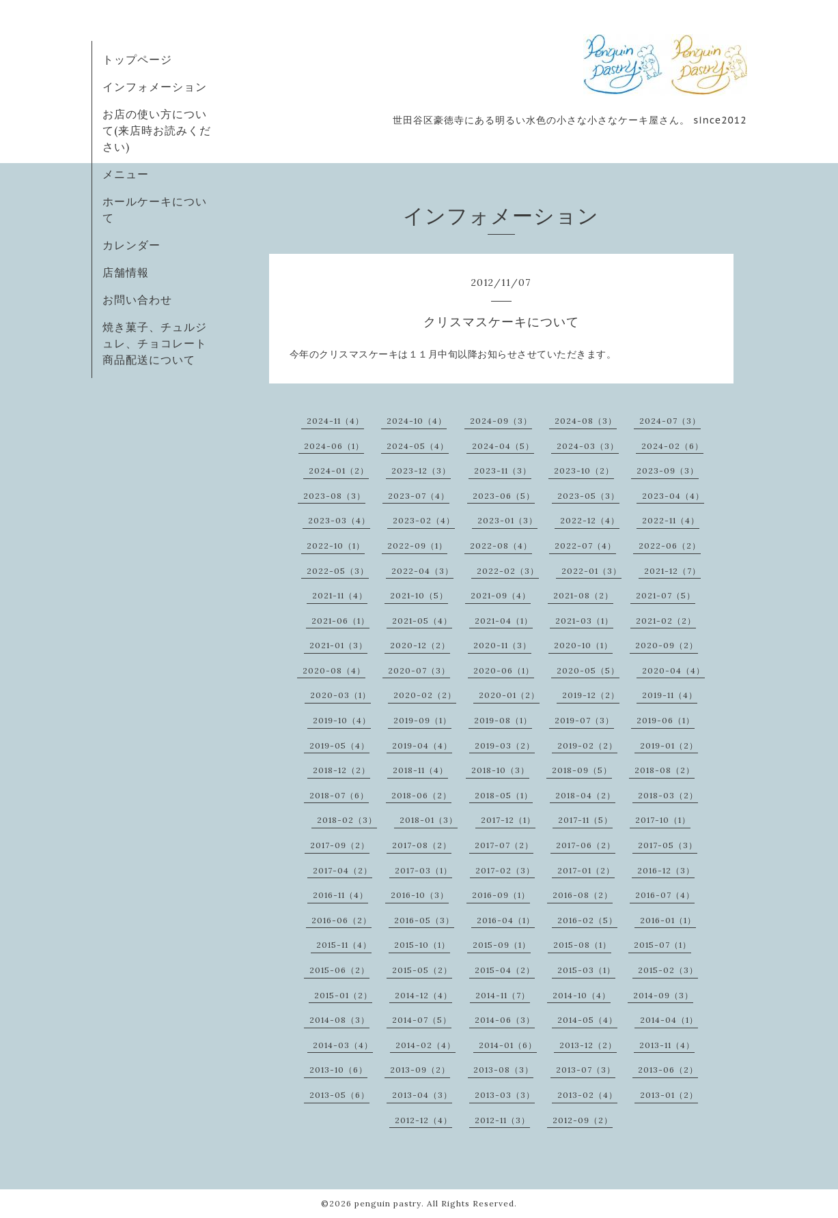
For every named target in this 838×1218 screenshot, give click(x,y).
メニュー (125, 174)
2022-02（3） (508, 571)
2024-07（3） (670, 421)
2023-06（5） (504, 496)
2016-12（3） (666, 870)
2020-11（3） (502, 645)
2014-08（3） (339, 1020)
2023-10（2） (584, 470)
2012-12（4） (423, 1120)
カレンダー (131, 245)
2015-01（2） (343, 995)
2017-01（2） (586, 870)
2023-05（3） (588, 496)
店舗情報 (125, 272)
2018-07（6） (339, 795)
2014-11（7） (502, 995)
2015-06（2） (339, 970)
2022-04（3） (422, 571)
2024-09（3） (501, 421)
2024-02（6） (672, 446)
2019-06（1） (666, 720)
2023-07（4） (418, 496)
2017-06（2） (585, 845)
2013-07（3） (585, 1069)
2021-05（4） (422, 620)
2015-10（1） (422, 945)
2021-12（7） (672, 571)
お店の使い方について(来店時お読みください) (156, 130)
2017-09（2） (339, 845)
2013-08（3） (503, 1069)
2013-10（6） (338, 1069)
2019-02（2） (587, 745)
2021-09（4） (501, 595)
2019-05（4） (339, 745)
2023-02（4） (424, 520)
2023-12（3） (421, 470)
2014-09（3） (663, 995)
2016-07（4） (665, 895)
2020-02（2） (424, 695)
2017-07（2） (504, 845)
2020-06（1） (503, 670)
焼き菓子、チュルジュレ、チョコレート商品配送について (154, 343)
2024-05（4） (418, 446)
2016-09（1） (501, 895)
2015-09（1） (502, 945)
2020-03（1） (340, 695)
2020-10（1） (583, 645)
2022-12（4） (589, 520)
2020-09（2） (666, 645)
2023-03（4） (339, 520)
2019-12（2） (590, 695)
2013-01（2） (669, 1095)
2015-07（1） (662, 945)
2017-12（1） (508, 820)
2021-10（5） (419, 595)
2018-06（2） (421, 795)
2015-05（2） (422, 970)
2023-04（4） (673, 496)
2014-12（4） (423, 995)
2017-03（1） (423, 870)
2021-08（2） (583, 595)
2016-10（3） (420, 895)
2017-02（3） (505, 870)
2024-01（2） (339, 470)
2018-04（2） (585, 795)
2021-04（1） (504, 620)
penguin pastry (387, 1203)
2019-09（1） (422, 720)
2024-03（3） (588, 446)
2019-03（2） (505, 745)
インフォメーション (154, 86)
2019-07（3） (584, 720)
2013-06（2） (668, 1069)
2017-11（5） (585, 820)
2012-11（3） (502, 1120)
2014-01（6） (508, 1045)
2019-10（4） (342, 720)
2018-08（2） (664, 770)
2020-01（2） (509, 695)
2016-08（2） (583, 895)
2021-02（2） (666, 620)
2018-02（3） (347, 820)
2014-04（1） (669, 1020)
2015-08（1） (582, 945)
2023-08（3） (334, 496)
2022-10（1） (336, 545)
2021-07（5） (665, 595)
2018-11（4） (420, 770)
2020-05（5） (588, 670)
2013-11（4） (667, 1045)
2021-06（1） (340, 620)
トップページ (137, 59)
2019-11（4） (669, 695)
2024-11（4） (335, 421)
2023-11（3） (502, 470)
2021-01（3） (338, 645)
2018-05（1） (504, 795)
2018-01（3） (429, 820)
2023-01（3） (507, 520)
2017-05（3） (667, 845)
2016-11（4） (340, 895)
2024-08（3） (586, 421)
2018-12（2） (341, 770)
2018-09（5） (582, 770)
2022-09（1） (417, 545)
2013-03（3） (505, 1095)
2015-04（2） (505, 970)
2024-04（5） (503, 446)
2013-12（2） (588, 1045)
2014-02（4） (425, 1045)
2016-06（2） (341, 920)
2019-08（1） (503, 720)
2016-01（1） (668, 920)
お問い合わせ (137, 299)
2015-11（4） (344, 945)
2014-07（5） (421, 1020)
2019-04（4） (422, 745)
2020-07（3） (419, 670)
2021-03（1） (584, 620)
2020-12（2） (420, 645)
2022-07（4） (585, 545)
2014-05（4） (587, 1020)
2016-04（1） (506, 920)
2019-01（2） (669, 745)
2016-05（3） (424, 920)
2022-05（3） (338, 571)
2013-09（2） (420, 1069)
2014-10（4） (582, 995)
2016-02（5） (587, 920)
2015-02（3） (668, 970)
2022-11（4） (670, 520)
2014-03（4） (343, 1045)
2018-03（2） (668, 795)
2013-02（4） (587, 1095)
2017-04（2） (342, 870)
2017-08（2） (421, 845)
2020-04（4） (673, 670)
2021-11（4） (339, 595)
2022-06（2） (670, 545)
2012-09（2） (583, 1120)
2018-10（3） (500, 770)
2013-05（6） (339, 1095)
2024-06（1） (334, 446)
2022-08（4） (501, 545)
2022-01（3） (591, 571)
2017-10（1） (662, 820)
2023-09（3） (668, 470)
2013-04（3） (422, 1095)
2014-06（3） (505, 1020)
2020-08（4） (334, 670)
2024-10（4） (417, 421)
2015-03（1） (586, 970)
